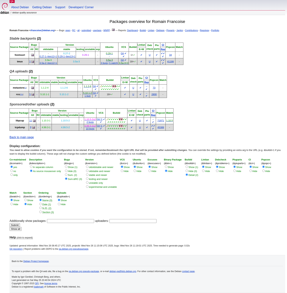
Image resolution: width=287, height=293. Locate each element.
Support (60, 7)
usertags (97, 30)
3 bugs (104, 63)
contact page (188, 271)
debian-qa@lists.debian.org (122, 271)
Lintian (151, 30)
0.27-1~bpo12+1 (48, 56)
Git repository (16, 249)
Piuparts (170, 30)
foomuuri (20, 55)
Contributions (191, 30)
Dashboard (132, 30)
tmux (20, 61)
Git (122, 53)
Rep (163, 49)
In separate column (43, 167)
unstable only (96, 183)
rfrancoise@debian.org (42, 30)
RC (73, 30)
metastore (18, 87)
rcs (18, 94)
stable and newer (98, 175)
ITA (21, 94)
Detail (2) (193, 175)
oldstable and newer (99, 171)
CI (163, 44)
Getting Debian (42, 7)
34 (170, 55)
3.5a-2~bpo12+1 (48, 63)
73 (154, 87)
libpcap (20, 120)
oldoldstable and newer (101, 167)
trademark (39, 286)
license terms (50, 283)
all (78, 30)
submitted (86, 30)
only (15, 175)
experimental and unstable (103, 187)
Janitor (179, 30)
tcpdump (20, 127)
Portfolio (215, 30)
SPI (37, 283)
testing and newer (98, 179)
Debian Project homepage (36, 261)
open (67, 30)
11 (30, 120)
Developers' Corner (81, 7)
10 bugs (90, 128)
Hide (126, 171)
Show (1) (72, 167)
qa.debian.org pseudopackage (73, 249)
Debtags (160, 30)
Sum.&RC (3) (75, 179)
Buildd (143, 30)
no (14, 171)
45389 (160, 127)
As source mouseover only (47, 171)
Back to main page (22, 137)
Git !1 (99, 119)
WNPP (106, 30)
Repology (204, 30)
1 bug (88, 95)
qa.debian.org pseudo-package (84, 271)
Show (127, 167)
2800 (154, 94)
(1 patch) (113, 63)
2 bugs (90, 122)
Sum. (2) (72, 175)
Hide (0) (72, 171)
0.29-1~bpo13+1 (66, 56)
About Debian (20, 7)
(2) (25, 38)
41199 (170, 61)
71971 (160, 120)
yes (15, 167)
